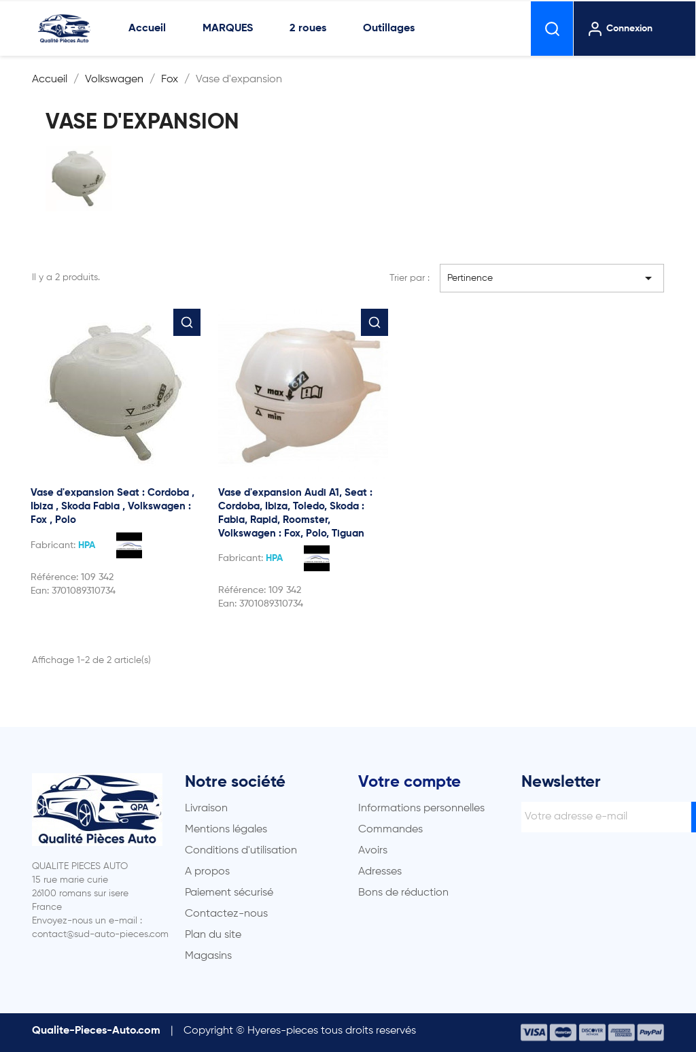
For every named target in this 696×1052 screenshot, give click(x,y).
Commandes (390, 829)
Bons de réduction (403, 892)
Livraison (206, 808)
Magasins (208, 956)
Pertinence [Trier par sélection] (552, 278)
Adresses (380, 871)
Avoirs (372, 850)
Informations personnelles (421, 808)
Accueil (147, 28)
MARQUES (228, 28)
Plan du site (213, 935)
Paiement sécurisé (229, 892)
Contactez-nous (226, 914)
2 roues (308, 28)
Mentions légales (226, 829)
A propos (207, 871)
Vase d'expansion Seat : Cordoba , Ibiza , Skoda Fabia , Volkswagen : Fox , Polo (112, 506)
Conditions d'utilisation (241, 850)
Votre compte (409, 782)
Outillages (389, 28)
